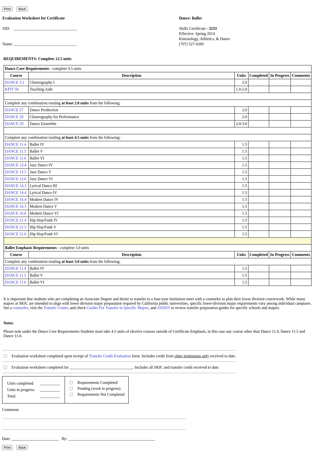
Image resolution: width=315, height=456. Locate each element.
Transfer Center (56, 308)
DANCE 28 (14, 117)
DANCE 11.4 (15, 144)
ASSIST (163, 308)
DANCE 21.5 (15, 227)
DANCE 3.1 (14, 82)
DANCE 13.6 (15, 179)
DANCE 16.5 (15, 206)
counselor (20, 308)
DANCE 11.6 (15, 158)
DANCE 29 (14, 124)
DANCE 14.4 (15, 192)
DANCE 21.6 (15, 234)
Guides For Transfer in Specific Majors (118, 308)
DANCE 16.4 (15, 199)
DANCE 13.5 (15, 172)
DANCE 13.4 (15, 165)
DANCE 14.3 (15, 186)
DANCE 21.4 (15, 220)
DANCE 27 (14, 110)
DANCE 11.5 (15, 151)
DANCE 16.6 (15, 213)
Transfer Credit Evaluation (110, 356)
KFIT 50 (11, 89)
